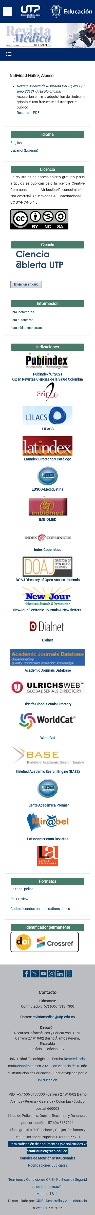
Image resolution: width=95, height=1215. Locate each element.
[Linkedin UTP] (60, 973)
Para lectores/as (22, 312)
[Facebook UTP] (26, 973)
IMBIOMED (47, 519)
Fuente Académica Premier (48, 805)
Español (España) (24, 150)
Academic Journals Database (48, 670)
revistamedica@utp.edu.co (53, 1017)
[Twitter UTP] (35, 973)
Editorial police (21, 889)
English (16, 143)
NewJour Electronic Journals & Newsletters (47, 610)
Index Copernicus (47, 550)
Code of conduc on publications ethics (40, 909)
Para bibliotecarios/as (26, 328)
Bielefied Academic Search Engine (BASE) (47, 772)
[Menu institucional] (7, 11)
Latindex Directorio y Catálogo (47, 459)
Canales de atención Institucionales (47, 1158)
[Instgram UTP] (51, 973)
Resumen (24, 113)
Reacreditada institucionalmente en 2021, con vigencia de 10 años (47, 1066)
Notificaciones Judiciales (47, 1165)
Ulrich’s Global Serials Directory (47, 704)
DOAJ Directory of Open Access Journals (48, 580)
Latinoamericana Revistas (47, 839)
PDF (36, 113)
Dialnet (47, 640)
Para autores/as (21, 320)
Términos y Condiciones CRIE (31, 1179)
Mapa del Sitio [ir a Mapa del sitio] (47, 1194)
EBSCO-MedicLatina (47, 489)
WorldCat (47, 738)
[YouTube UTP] (43, 973)
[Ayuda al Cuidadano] (68, 973)
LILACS (47, 429)
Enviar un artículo (26, 284)
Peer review (19, 899)
